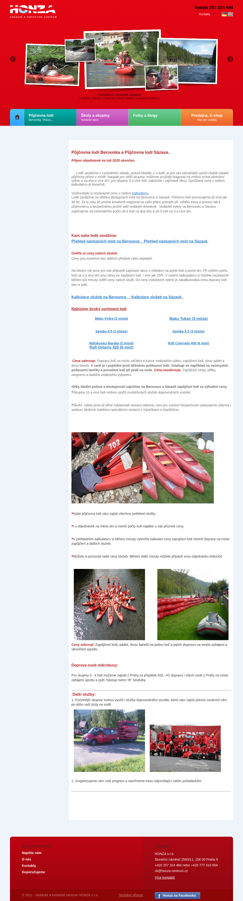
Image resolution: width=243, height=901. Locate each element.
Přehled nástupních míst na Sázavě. (176, 241)
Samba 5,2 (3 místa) (189, 331)
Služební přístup (131, 895)
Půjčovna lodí (41, 117)
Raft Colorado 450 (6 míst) (188, 343)
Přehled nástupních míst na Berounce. (106, 241)
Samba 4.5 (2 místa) (111, 331)
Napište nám (32, 853)
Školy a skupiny (95, 117)
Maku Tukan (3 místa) (188, 319)
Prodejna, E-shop (207, 117)
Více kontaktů (165, 877)
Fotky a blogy (145, 115)
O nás (26, 859)
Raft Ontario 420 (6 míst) (111, 347)
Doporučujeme (33, 872)
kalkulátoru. (140, 193)
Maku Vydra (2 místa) (111, 318)
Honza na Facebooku (179, 895)
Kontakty (204, 14)
